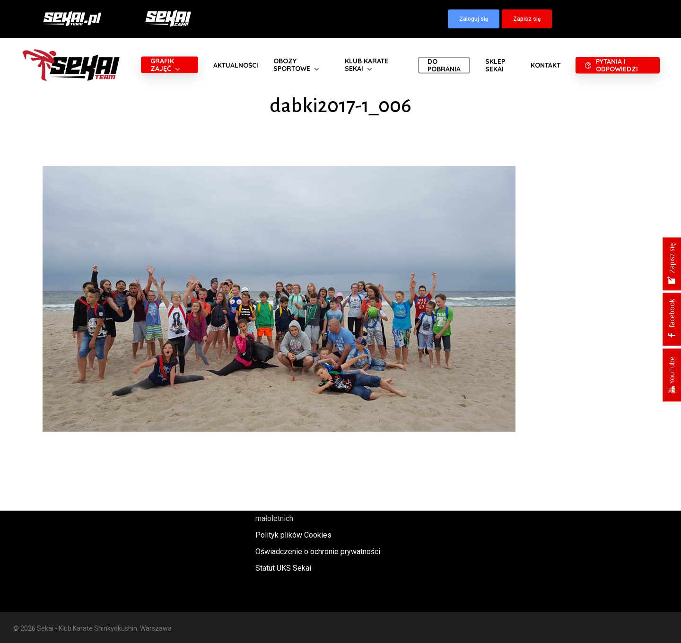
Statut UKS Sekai (283, 568)
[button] (473, 18)
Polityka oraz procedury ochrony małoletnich (308, 512)
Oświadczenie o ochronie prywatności (317, 551)
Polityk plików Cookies (293, 534)
